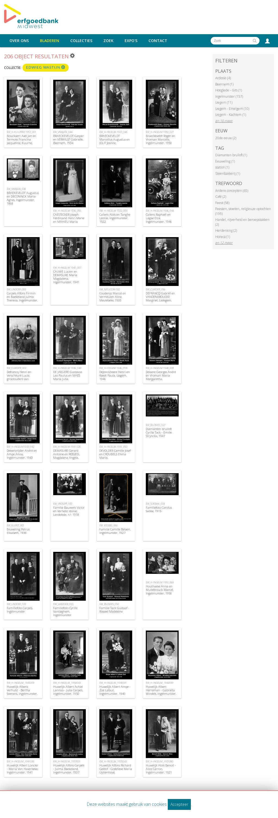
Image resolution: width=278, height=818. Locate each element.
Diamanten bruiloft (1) (231, 155)
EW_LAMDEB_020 (63, 604)
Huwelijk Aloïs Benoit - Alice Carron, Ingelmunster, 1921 (161, 768)
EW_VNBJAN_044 (62, 132)
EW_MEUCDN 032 (109, 289)
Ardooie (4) (223, 78)
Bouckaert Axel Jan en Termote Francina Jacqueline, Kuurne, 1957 (21, 141)
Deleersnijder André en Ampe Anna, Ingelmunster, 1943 (22, 454)
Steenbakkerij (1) (227, 173)
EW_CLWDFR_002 (16, 368)
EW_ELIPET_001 (15, 525)
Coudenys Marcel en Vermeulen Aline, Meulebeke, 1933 (112, 296)
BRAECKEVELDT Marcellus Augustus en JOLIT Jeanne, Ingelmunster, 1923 (114, 141)
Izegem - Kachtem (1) (230, 114)
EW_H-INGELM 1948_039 (160, 368)
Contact (158, 41)
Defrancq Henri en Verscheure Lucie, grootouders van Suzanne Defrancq (19, 377)
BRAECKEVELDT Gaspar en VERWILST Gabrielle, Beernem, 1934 (68, 139)
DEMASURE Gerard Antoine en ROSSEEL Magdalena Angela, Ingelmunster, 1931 (66, 455)
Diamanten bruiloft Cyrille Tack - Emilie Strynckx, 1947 (159, 432)
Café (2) (220, 196)
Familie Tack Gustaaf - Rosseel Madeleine (114, 609)
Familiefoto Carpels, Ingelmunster (20, 609)
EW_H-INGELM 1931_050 (113, 446)
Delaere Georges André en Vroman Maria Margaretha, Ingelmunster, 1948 (161, 377)
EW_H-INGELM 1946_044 (160, 210)
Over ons (19, 41)
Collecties (81, 41)
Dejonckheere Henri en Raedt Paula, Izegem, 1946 (114, 375)
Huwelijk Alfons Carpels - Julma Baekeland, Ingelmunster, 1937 (68, 768)
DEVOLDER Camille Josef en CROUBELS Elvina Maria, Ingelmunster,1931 (115, 455)
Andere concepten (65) (231, 190)
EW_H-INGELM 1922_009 (113, 210)
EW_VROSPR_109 (62, 503)
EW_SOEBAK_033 (155, 503)
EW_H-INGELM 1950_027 (160, 132)
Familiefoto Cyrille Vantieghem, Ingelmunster (65, 611)
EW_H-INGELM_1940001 (113, 683)
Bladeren (49, 41)
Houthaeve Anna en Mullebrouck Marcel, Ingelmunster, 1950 (159, 589)
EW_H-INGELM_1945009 (20, 683)
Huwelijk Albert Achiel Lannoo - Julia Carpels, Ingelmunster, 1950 (68, 690)
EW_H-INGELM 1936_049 (67, 368)
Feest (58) (222, 202)
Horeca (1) (222, 236)
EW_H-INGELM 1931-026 (67, 446)
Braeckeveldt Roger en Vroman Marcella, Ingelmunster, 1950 (160, 139)
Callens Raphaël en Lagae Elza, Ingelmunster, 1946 (159, 218)
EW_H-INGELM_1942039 (159, 683)
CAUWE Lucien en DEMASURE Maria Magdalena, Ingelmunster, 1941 (66, 276)
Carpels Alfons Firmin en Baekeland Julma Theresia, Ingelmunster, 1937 (22, 298)
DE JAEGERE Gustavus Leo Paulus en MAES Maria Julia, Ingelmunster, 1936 (67, 377)
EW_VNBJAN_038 (16, 189)
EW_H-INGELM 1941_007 (67, 267)
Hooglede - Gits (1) (228, 90)
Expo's (131, 41)
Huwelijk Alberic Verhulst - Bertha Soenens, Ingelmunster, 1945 (22, 692)
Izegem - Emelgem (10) (232, 108)
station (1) (222, 167)
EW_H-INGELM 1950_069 (160, 582)
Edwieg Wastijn (45, 67)
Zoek (108, 41)
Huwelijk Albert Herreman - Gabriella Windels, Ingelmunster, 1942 (161, 692)
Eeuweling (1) (225, 161)
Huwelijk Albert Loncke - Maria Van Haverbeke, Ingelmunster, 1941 (22, 768)
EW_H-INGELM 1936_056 (67, 210)
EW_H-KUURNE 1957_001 (21, 132)
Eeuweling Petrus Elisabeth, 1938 (18, 531)
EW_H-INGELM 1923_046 (113, 132)
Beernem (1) (224, 84)
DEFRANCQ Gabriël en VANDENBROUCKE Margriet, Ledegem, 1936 (160, 298)
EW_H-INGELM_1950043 (67, 683)
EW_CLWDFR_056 (155, 289)
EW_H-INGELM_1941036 (20, 761)
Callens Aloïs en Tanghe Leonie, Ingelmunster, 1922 (114, 218)
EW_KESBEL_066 (108, 525)
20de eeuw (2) (225, 138)
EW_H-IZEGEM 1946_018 (113, 368)
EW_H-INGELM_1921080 (159, 761)
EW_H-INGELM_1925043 (113, 761)
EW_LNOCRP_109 (16, 604)
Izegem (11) (223, 102)
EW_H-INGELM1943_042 (20, 446)
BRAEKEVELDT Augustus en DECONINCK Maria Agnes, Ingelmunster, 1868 (23, 198)
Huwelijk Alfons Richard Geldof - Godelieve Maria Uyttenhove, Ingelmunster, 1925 (115, 770)
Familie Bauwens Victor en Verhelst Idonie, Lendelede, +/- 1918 (69, 511)
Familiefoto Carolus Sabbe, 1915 (159, 509)
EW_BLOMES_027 (155, 425)
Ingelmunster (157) (229, 96)
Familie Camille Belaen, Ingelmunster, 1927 (115, 531)
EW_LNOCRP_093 (16, 289)
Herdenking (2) (226, 230)
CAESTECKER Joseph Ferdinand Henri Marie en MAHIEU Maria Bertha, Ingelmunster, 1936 (68, 221)
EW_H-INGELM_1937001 (67, 761)
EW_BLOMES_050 (109, 604)
